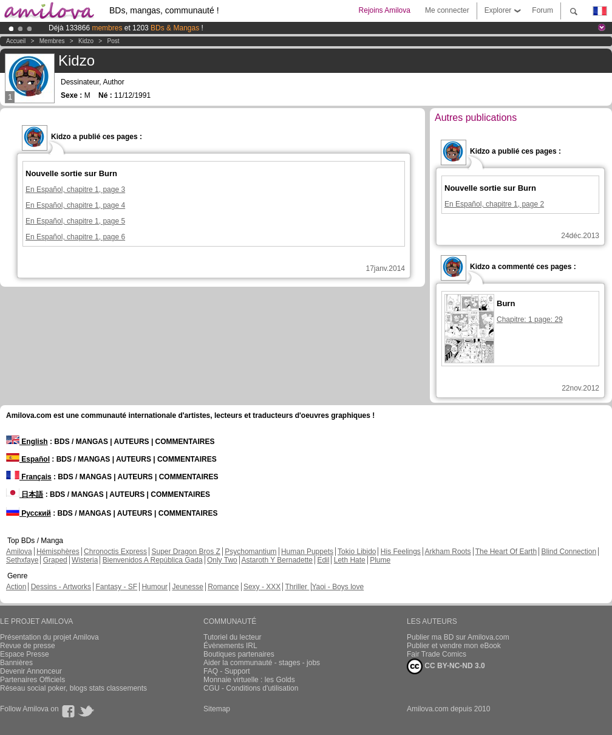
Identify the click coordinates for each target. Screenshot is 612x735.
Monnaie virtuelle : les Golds (249, 679)
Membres (52, 41)
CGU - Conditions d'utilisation (250, 688)
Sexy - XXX (261, 587)
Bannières (16, 662)
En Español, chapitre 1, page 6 (75, 237)
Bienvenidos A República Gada (153, 560)
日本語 (24, 494)
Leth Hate (349, 560)
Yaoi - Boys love (337, 587)
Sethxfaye (22, 560)
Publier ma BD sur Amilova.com (458, 637)
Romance (223, 587)
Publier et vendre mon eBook (454, 645)
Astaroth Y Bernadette (277, 560)
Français (29, 477)
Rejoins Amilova (384, 10)
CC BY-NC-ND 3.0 (446, 666)
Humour (154, 587)
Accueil (15, 41)
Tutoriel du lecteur (232, 637)
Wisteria (85, 560)
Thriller (297, 587)
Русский (28, 513)
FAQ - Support (226, 671)
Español (28, 459)
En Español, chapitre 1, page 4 (75, 205)
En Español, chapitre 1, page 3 (75, 189)
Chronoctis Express (115, 551)
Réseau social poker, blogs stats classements (73, 688)
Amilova (19, 551)
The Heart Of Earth (506, 551)
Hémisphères (58, 551)
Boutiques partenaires (238, 654)
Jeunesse (187, 587)
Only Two (222, 560)
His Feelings (401, 551)
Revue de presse (27, 645)
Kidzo (85, 41)
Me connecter (447, 10)
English (27, 441)
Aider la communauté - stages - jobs (261, 662)
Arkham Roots (448, 551)
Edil (323, 560)
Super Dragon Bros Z (185, 551)
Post (113, 41)
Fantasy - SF (116, 587)
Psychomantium (250, 551)
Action (16, 587)
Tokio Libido (357, 551)
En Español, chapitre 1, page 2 (494, 204)
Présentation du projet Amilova (49, 637)
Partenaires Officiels (32, 679)
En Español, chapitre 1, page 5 (75, 221)
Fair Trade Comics (436, 654)
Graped (55, 560)
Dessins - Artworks (61, 587)
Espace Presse (24, 654)
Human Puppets (307, 551)
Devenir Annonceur (31, 671)
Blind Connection (568, 551)
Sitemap (216, 709)
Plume (380, 560)
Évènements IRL (230, 645)
